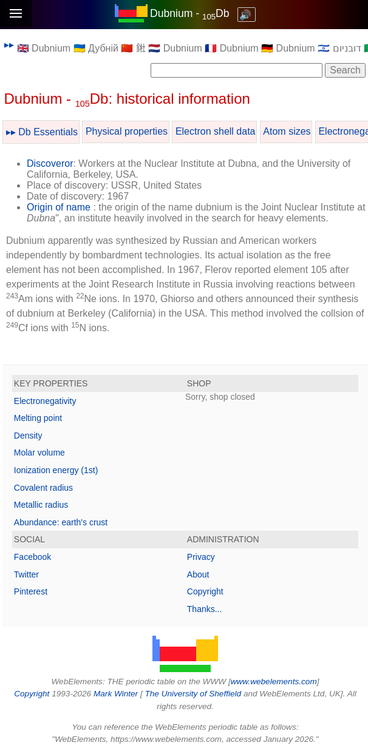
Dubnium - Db (190, 13)
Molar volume (39, 452)
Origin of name (58, 207)
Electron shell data (215, 131)
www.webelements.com (274, 681)
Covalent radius (43, 488)
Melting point (38, 418)
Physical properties (127, 131)
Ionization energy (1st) (56, 470)
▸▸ (9, 44)
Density (28, 435)
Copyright (205, 591)
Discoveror (50, 163)
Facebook (32, 557)
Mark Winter (116, 693)
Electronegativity (45, 401)
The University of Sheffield (194, 693)
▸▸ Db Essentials (42, 132)
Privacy (201, 557)
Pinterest (30, 591)
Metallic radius (41, 505)
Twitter (26, 574)
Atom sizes (286, 131)
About (198, 574)
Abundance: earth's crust (60, 522)
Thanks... (204, 609)
